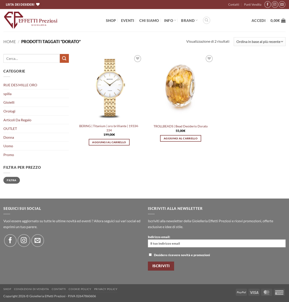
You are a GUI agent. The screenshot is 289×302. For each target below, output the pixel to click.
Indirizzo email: (217, 241)
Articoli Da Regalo (17, 120)
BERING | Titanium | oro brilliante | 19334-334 (109, 128)
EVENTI (127, 20)
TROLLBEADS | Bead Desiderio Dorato (181, 126)
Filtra (11, 180)
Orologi (9, 111)
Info (170, 20)
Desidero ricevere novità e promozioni (179, 255)
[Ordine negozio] (260, 41)
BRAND (189, 20)
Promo (8, 154)
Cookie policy (80, 289)
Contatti (233, 4)
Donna (8, 137)
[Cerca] (206, 20)
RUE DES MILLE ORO (20, 85)
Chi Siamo (149, 20)
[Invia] (64, 58)
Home (9, 41)
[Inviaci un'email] (282, 4)
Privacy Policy (106, 289)
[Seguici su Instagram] (275, 4)
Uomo (8, 146)
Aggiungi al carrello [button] (109, 142)
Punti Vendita (252, 4)
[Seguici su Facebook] (267, 4)
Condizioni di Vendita (31, 289)
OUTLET (10, 128)
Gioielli (8, 102)
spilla (7, 93)
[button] (259, 20)
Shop (111, 20)
